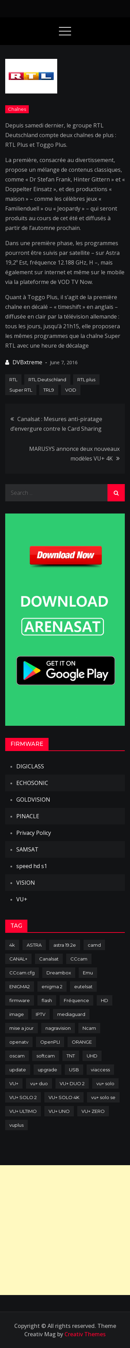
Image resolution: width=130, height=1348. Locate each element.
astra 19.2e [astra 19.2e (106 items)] (64, 945)
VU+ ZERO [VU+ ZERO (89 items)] (93, 1111)
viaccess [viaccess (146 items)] (100, 1069)
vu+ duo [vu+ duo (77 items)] (39, 1083)
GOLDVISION (33, 799)
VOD (70, 390)
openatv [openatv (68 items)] (18, 1042)
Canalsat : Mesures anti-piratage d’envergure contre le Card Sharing (56, 423)
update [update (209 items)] (17, 1069)
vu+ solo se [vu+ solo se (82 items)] (103, 1097)
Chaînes (17, 109)
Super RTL (20, 390)
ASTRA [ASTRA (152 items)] (34, 945)
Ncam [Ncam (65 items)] (89, 1028)
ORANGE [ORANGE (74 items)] (82, 1042)
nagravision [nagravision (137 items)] (58, 1028)
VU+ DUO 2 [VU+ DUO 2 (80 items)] (72, 1083)
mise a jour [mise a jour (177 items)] (21, 1028)
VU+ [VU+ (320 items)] (13, 1083)
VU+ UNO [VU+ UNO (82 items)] (59, 1111)
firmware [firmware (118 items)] (19, 1000)
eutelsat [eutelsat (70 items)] (83, 986)
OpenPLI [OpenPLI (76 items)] (50, 1042)
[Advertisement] (65, 1230)
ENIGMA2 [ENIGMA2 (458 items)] (19, 986)
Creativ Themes (85, 1334)
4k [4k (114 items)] (12, 945)
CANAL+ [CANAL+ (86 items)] (18, 959)
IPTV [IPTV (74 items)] (40, 1014)
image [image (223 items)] (16, 1014)
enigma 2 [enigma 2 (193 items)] (52, 986)
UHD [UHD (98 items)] (92, 1056)
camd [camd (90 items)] (94, 945)
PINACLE (27, 816)
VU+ (21, 899)
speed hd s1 (31, 866)
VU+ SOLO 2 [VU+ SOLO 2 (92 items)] (23, 1097)
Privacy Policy (33, 833)
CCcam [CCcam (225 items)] (78, 959)
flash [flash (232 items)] (47, 1000)
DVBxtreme (27, 362)
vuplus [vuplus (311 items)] (16, 1125)
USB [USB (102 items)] (74, 1069)
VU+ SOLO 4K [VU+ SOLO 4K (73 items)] (64, 1097)
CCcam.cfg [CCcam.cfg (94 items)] (22, 972)
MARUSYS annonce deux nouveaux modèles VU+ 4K (74, 453)
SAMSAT (27, 849)
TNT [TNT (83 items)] (71, 1056)
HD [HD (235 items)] (104, 1000)
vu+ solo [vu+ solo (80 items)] (105, 1083)
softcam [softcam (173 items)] (45, 1056)
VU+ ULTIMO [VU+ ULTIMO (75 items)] (23, 1111)
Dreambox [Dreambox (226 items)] (58, 972)
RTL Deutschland (47, 379)
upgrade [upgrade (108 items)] (47, 1069)
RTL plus (86, 379)
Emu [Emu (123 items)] (88, 972)
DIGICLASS (30, 766)
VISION (25, 882)
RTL (13, 379)
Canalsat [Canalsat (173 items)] (49, 959)
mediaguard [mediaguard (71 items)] (71, 1014)
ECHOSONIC (32, 783)
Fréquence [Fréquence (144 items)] (76, 1000)
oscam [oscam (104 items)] (17, 1056)
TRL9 (48, 390)
